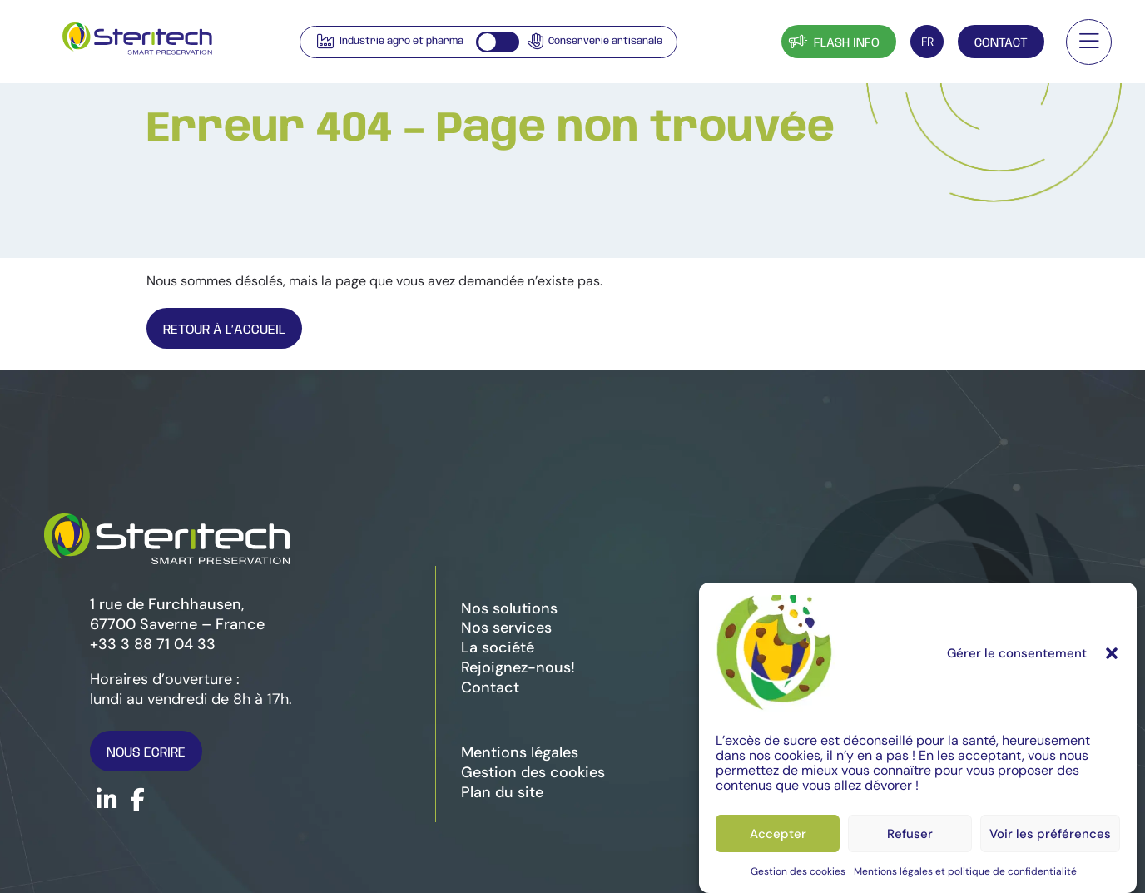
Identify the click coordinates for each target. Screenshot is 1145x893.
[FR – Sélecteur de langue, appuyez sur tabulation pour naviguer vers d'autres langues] (927, 41)
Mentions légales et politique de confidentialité (965, 871)
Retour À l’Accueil (224, 330)
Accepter (778, 834)
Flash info (833, 41)
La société (497, 647)
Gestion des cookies (798, 871)
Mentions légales (519, 752)
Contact (1001, 43)
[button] (1111, 653)
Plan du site (502, 792)
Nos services (506, 628)
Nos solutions (509, 608)
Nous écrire (146, 753)
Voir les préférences (1050, 834)
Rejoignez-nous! (518, 667)
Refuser (910, 834)
